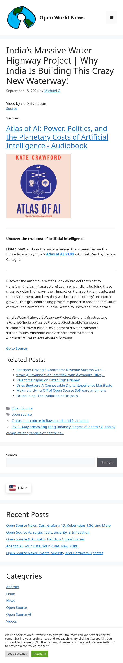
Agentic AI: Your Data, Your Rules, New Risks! (42, 546)
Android (12, 586)
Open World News (62, 17)
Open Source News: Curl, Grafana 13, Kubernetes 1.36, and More (58, 525)
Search (11, 455)
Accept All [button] (40, 653)
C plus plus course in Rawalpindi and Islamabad (50, 420)
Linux (10, 593)
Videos (11, 621)
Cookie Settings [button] (17, 653)
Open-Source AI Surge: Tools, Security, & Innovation (48, 532)
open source (22, 414)
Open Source (22, 408)
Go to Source (16, 348)
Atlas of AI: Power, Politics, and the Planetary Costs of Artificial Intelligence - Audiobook (57, 137)
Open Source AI (18, 614)
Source (11, 108)
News (10, 600)
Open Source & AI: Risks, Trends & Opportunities (45, 539)
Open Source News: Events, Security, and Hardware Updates (54, 553)
